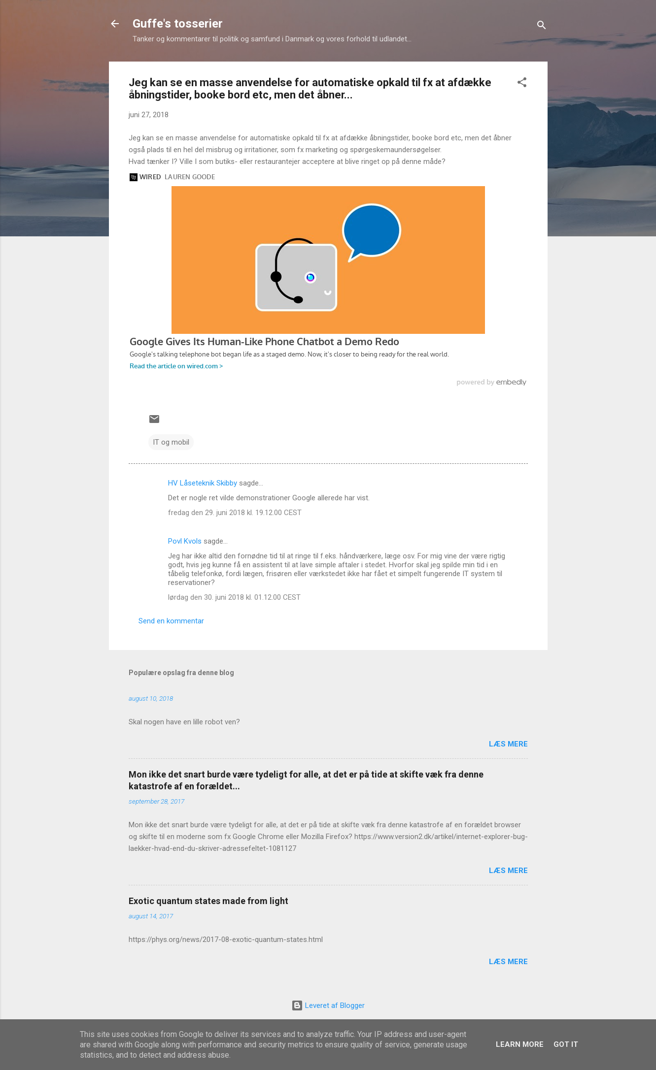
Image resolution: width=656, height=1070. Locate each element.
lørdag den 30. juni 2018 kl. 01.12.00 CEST (234, 597)
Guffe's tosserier (178, 24)
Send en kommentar (171, 620)
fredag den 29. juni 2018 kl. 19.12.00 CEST (235, 512)
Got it (565, 1044)
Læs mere (508, 744)
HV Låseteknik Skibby (202, 483)
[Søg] (542, 27)
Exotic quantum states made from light (208, 901)
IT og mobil (171, 442)
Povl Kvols (185, 541)
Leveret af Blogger (328, 1005)
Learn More (520, 1044)
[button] (522, 84)
